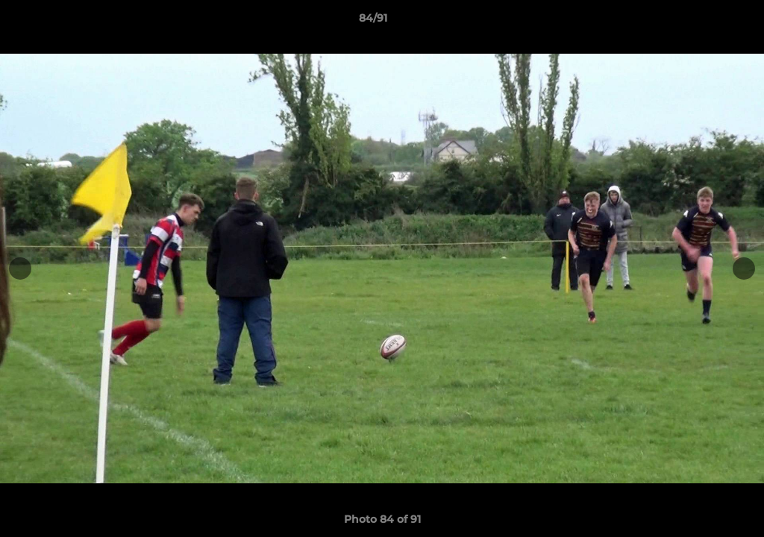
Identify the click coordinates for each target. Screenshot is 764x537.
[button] (701, 21)
